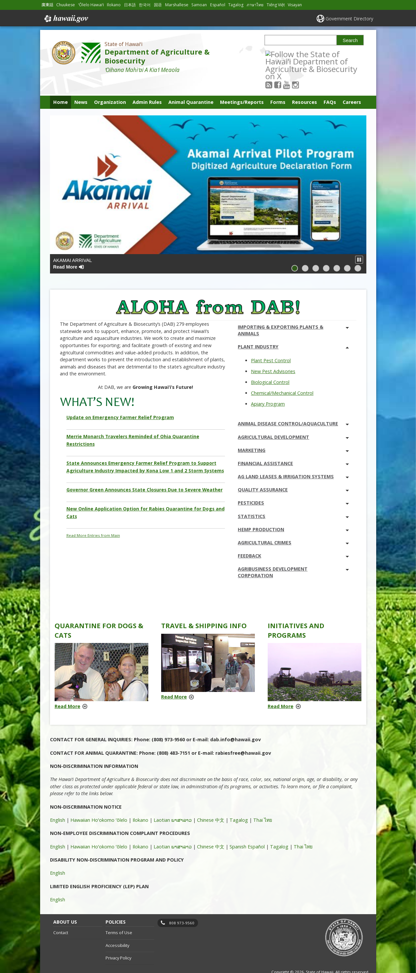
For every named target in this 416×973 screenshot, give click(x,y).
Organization (110, 86)
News (80, 86)
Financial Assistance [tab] (293, 447)
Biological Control (270, 366)
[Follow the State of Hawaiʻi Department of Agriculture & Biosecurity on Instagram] (304, 53)
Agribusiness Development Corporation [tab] (293, 555)
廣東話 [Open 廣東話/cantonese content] (47, 5)
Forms (277, 86)
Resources (304, 86)
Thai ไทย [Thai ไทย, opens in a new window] (262, 803)
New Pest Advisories (273, 355)
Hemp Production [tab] (293, 513)
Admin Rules (147, 86)
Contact (60, 916)
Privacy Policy (118, 942)
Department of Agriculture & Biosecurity (157, 56)
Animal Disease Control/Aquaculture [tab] (293, 407)
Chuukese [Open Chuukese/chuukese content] (65, 5)
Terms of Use (119, 916)
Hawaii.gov (65, 19)
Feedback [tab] (293, 539)
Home (60, 86)
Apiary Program (268, 388)
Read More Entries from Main (93, 518)
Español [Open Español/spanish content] (217, 5)
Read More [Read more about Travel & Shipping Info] (174, 680)
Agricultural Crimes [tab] (293, 526)
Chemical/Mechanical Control (282, 376)
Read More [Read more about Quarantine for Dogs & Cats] (67, 690)
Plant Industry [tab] (293, 330)
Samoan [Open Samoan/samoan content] (199, 5)
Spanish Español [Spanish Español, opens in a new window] (247, 830)
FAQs (330, 86)
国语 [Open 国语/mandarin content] (158, 5)
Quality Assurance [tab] (293, 473)
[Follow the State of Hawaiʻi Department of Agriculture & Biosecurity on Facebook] (286, 53)
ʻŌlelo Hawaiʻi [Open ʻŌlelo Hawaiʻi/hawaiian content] (91, 5)
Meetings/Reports (242, 86)
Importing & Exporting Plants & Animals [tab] (293, 313)
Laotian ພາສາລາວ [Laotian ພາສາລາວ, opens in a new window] (173, 803)
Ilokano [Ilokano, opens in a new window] (140, 803)
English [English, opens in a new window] (57, 803)
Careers (352, 86)
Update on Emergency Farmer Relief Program (120, 401)
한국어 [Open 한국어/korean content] (145, 5)
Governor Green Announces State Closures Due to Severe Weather (144, 473)
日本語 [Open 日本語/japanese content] (130, 5)
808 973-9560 (181, 906)
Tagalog (239, 803)
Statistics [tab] (293, 500)
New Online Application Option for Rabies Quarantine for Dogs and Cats (145, 496)
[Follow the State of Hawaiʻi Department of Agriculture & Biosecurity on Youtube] (295, 53)
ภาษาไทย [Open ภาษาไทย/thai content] (255, 5)
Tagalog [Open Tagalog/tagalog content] (235, 5)
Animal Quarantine (190, 86)
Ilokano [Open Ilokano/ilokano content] (114, 5)
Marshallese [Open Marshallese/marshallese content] (176, 5)
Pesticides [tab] (293, 487)
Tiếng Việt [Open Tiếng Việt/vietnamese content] (276, 5)
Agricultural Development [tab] (293, 420)
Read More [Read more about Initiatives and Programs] (280, 690)
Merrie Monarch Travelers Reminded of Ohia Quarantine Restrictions (132, 424)
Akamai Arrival (72, 247)
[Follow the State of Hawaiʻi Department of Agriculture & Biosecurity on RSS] (277, 53)
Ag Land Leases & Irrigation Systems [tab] (293, 460)
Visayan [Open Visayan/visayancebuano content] (295, 5)
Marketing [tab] (293, 434)
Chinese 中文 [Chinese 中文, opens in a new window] (210, 803)
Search (350, 40)
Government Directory (349, 18)
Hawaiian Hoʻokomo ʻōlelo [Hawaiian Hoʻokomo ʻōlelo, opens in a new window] (98, 803)
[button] (359, 243)
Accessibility (117, 929)
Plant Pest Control (271, 344)
